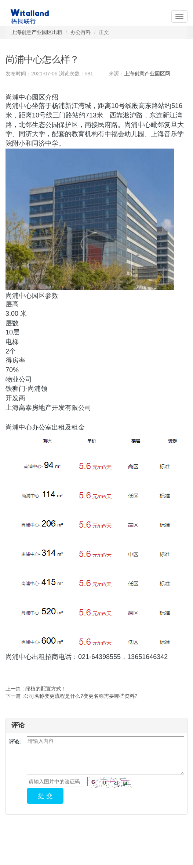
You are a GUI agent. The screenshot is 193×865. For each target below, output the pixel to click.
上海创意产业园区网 (147, 73)
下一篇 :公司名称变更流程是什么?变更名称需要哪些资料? (71, 696)
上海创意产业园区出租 (36, 32)
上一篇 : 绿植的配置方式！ (36, 689)
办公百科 (80, 32)
